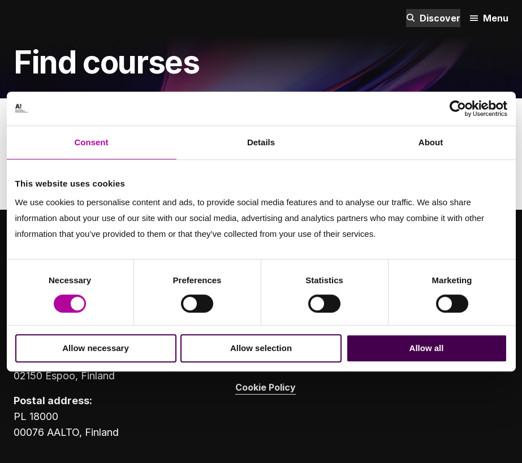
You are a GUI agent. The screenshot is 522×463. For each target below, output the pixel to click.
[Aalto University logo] (31, 18)
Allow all (426, 348)
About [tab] (431, 142)
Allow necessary (95, 348)
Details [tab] (261, 142)
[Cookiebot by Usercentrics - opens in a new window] (457, 108)
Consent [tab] (92, 142)
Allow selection (261, 348)
